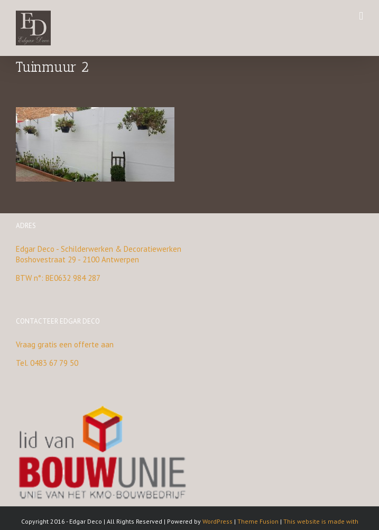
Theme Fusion (258, 521)
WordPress (217, 521)
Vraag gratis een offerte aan (65, 344)
